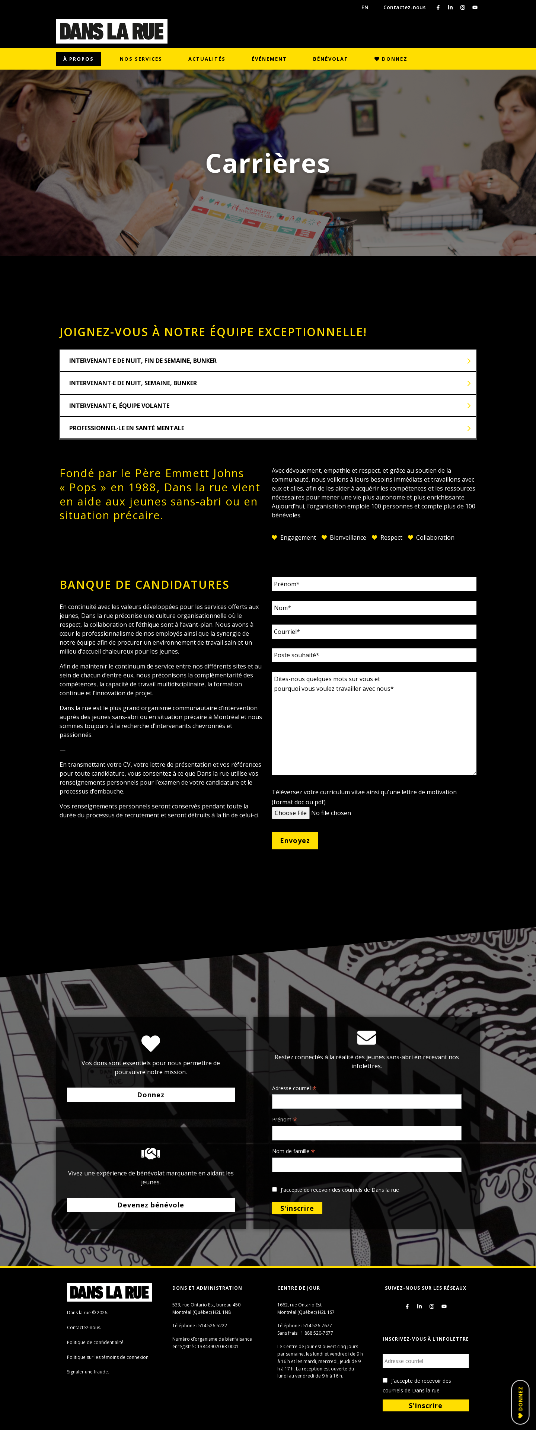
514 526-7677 (317, 1325)
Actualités (207, 58)
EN (364, 7)
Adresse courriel (294, 1089)
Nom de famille (293, 1151)
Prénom (284, 1120)
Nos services (141, 58)
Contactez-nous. (84, 1327)
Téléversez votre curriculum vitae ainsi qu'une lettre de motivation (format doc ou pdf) (364, 802)
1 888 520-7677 (317, 1333)
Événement (269, 58)
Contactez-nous (404, 7)
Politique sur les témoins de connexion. (108, 1357)
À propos (78, 58)
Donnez (391, 58)
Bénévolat (330, 58)
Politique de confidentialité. (96, 1342)
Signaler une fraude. (88, 1372)
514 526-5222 (212, 1325)
